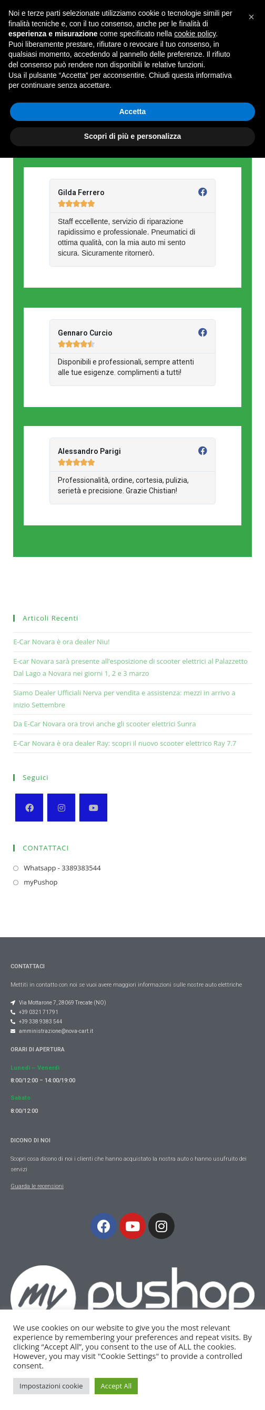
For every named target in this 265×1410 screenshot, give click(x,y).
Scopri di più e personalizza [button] (132, 1388)
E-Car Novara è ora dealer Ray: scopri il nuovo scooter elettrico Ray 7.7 (124, 743)
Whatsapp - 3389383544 (62, 868)
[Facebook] (29, 807)
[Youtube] (93, 807)
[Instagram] (61, 807)
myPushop (40, 882)
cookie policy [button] (195, 1286)
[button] (175, 29)
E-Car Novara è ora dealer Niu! (61, 641)
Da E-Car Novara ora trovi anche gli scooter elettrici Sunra (104, 723)
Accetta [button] (132, 1364)
